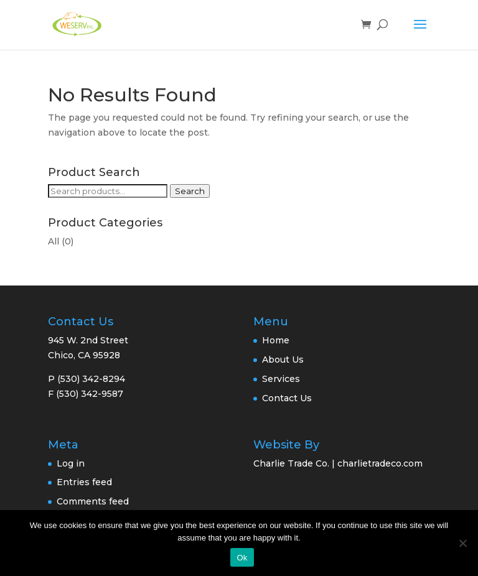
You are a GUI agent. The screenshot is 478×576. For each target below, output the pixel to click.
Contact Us (287, 398)
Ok (242, 557)
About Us (283, 359)
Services (281, 378)
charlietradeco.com (380, 463)
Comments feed (93, 501)
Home (275, 340)
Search (190, 191)
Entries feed (84, 482)
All (53, 241)
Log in (71, 463)
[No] (462, 543)
